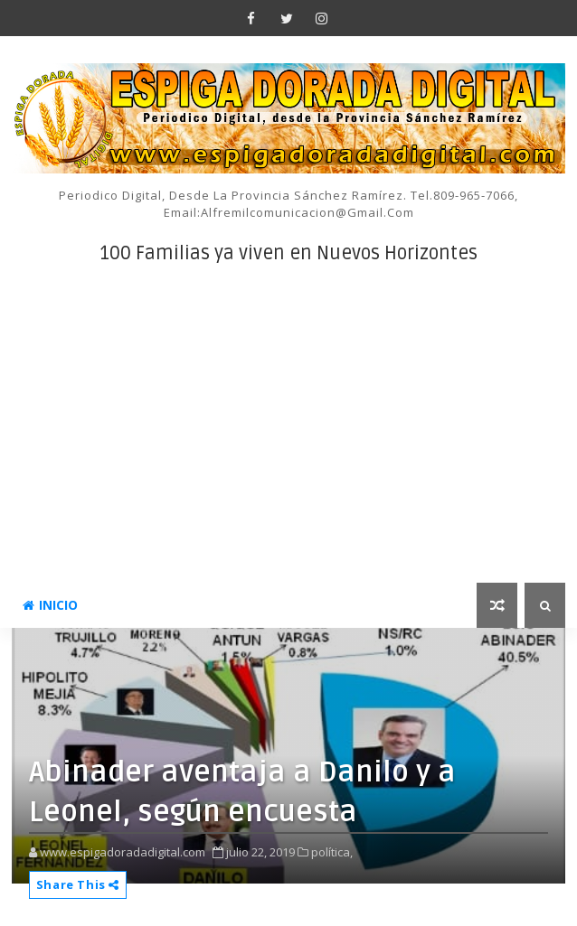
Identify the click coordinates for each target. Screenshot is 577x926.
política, (332, 852)
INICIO (50, 604)
